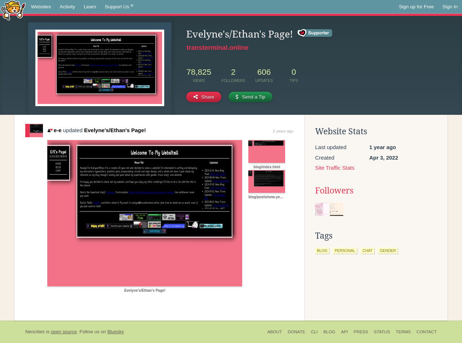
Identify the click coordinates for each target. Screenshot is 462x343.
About (274, 331)
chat (367, 250)
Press (361, 331)
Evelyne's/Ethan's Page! (115, 130)
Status (382, 331)
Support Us (119, 7)
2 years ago (283, 131)
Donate (296, 331)
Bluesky (115, 331)
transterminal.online (217, 47)
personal (345, 250)
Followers (334, 190)
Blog (329, 331)
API (344, 331)
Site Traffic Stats (334, 168)
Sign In (450, 6)
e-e (54, 130)
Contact (427, 331)
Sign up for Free (416, 6)
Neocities (35, 331)
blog (322, 250)
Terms (403, 331)
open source (64, 331)
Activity (67, 6)
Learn (90, 6)
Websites (41, 6)
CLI (314, 331)
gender (388, 250)
